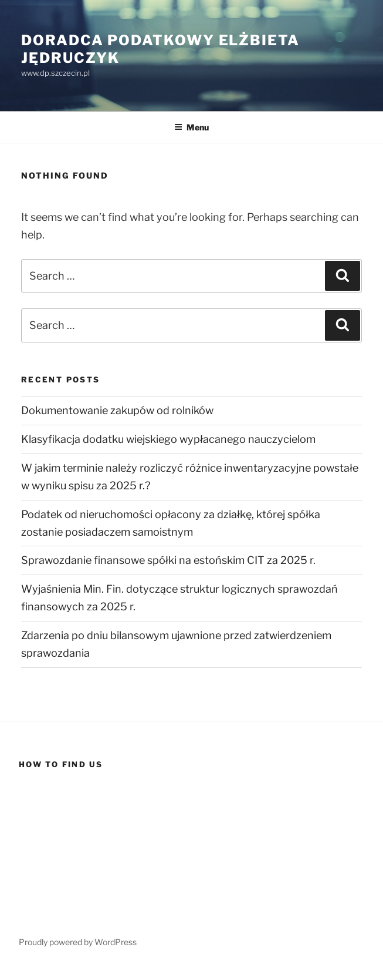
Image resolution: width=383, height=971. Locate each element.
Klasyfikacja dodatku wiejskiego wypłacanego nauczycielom (168, 439)
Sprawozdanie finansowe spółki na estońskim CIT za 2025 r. (168, 560)
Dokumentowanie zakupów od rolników (117, 410)
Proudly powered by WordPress (78, 942)
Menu (191, 127)
